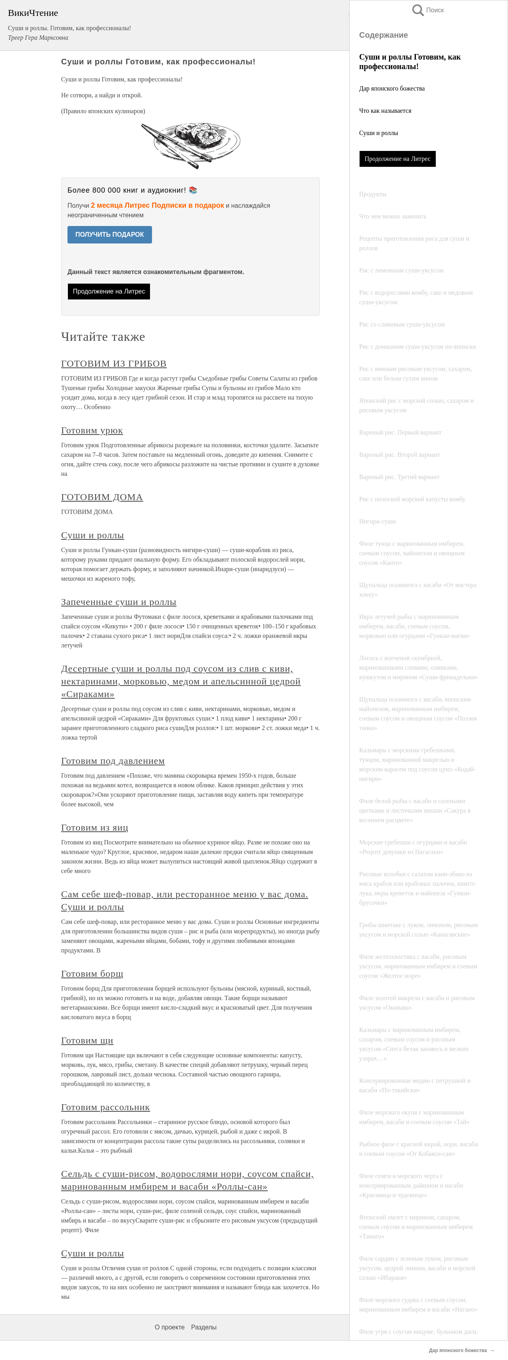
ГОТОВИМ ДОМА (102, 497)
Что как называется (385, 110)
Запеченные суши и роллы (119, 602)
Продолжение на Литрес (398, 158)
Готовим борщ (92, 973)
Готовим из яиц (94, 827)
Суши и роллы (378, 132)
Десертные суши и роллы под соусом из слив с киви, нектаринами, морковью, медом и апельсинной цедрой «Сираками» (181, 681)
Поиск (427, 10)
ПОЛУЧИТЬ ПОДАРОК (109, 234)
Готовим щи (87, 1040)
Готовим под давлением (113, 760)
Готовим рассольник (105, 1107)
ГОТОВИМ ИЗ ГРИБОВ (114, 363)
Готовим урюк (92, 430)
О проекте (170, 1327)
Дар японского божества (392, 88)
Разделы (203, 1327)
